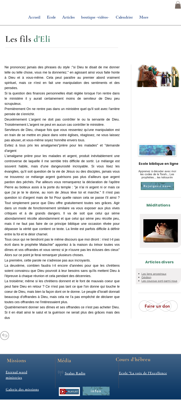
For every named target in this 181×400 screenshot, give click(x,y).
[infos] (96, 391)
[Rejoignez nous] (157, 186)
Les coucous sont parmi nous (159, 281)
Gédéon (146, 277)
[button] (178, 5)
